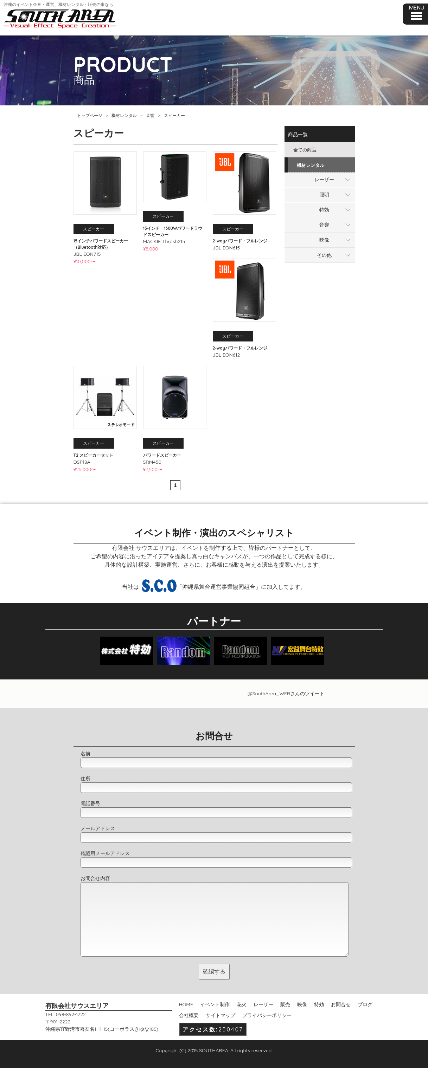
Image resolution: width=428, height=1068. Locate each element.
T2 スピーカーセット (94, 455)
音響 (150, 115)
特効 (324, 210)
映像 (324, 240)
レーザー (324, 179)
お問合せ (341, 1004)
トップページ (89, 115)
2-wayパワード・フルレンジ (240, 240)
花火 (242, 1004)
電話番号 (90, 803)
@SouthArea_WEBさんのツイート (286, 693)
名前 (85, 753)
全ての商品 (304, 149)
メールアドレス (98, 828)
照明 (324, 194)
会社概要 (189, 1015)
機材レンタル (124, 115)
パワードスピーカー (162, 455)
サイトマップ (220, 1015)
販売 (285, 1004)
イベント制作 (215, 1004)
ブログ (365, 1004)
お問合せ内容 (95, 878)
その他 (324, 255)
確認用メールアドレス (105, 853)
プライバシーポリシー (267, 1015)
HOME (186, 1004)
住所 (85, 778)
